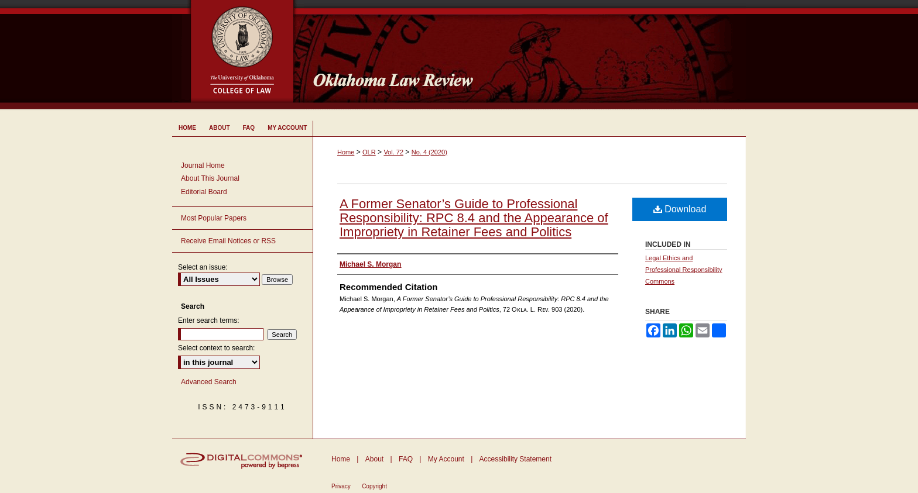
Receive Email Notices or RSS (228, 241)
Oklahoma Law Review (525, 55)
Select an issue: (203, 267)
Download (680, 209)
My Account (446, 459)
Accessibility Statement (515, 459)
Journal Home (203, 165)
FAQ (406, 459)
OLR (369, 152)
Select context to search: (216, 348)
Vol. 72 (393, 152)
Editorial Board (204, 192)
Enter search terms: (208, 320)
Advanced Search (209, 382)
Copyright (374, 486)
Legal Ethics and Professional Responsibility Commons (683, 269)
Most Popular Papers (213, 218)
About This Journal (210, 178)
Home (345, 152)
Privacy (341, 486)
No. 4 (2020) (429, 152)
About (374, 459)
